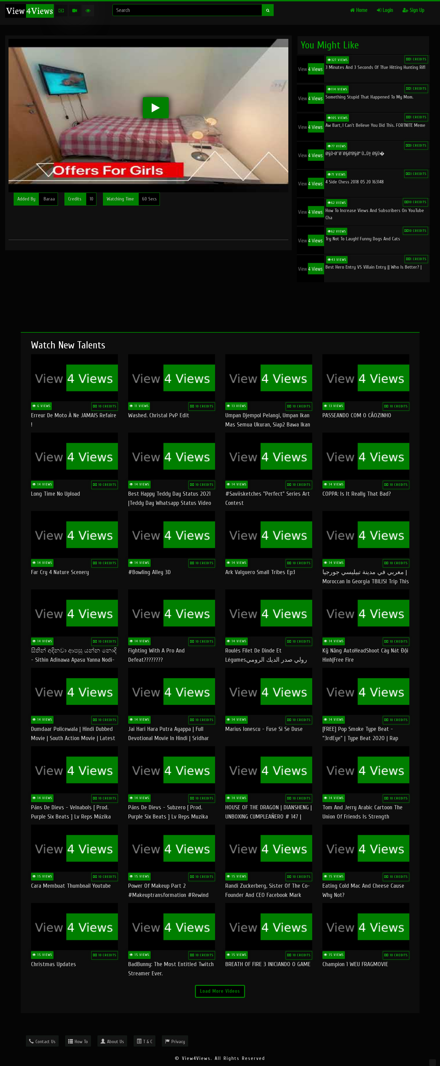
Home (358, 10)
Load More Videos (220, 991)
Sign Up (413, 10)
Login (385, 10)
